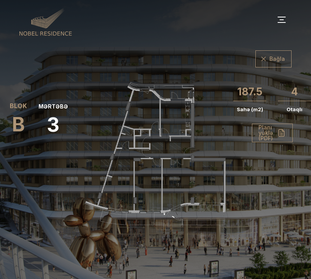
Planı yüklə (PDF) (266, 132)
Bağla (277, 58)
